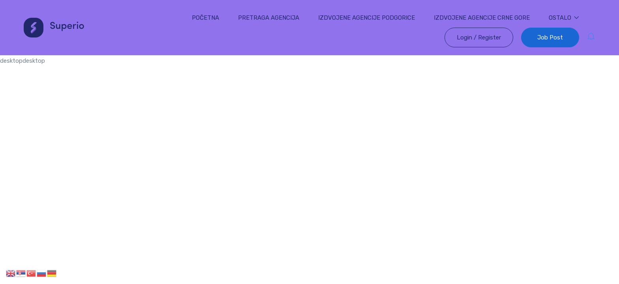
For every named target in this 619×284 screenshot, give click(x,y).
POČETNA (205, 17)
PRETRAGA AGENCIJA (268, 17)
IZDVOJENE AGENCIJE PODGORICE (366, 17)
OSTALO (564, 17)
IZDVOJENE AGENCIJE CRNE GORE (482, 17)
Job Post (550, 37)
